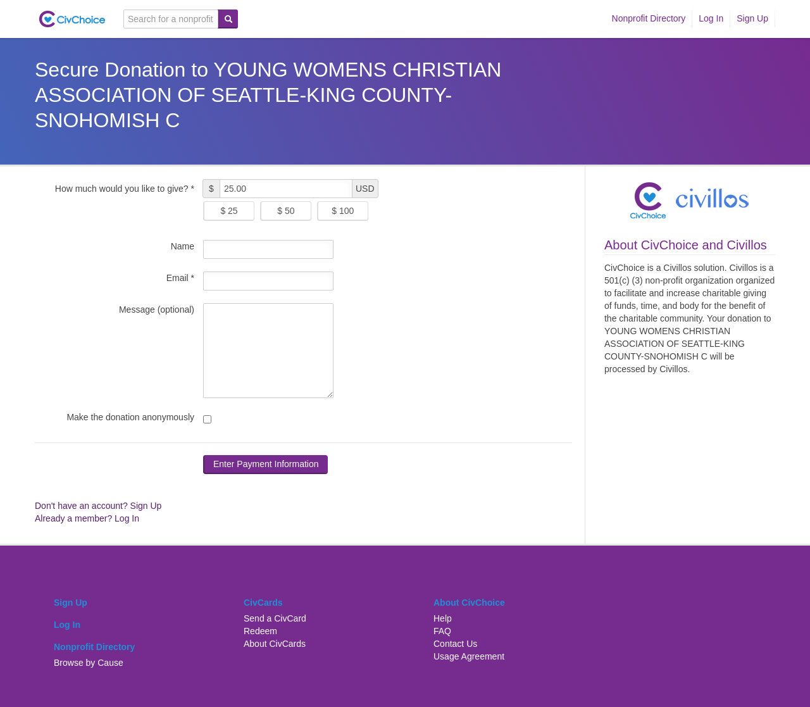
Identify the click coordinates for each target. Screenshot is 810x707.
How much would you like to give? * (124, 189)
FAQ (442, 631)
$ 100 (343, 211)
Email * (180, 278)
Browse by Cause (88, 663)
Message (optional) (156, 309)
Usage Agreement (468, 656)
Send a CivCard (275, 618)
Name (182, 246)
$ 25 (228, 211)
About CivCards (275, 644)
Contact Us (455, 644)
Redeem (260, 631)
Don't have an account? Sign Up (98, 506)
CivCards (263, 603)
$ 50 (285, 211)
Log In (711, 18)
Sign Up (752, 18)
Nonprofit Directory (649, 18)
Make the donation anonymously (130, 417)
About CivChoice (469, 603)
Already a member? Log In (87, 518)
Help (442, 618)
